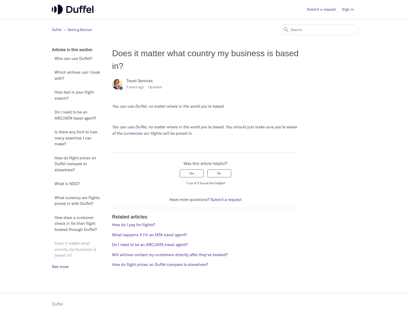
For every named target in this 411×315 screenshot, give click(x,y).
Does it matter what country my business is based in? (75, 249)
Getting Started (80, 30)
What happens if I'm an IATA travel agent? (149, 234)
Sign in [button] (348, 9)
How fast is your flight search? (74, 95)
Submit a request (321, 9)
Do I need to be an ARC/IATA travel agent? (75, 115)
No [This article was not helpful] (219, 173)
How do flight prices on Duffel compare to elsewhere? (75, 163)
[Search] (319, 29)
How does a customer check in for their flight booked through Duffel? (76, 223)
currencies (132, 133)
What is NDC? (67, 183)
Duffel (57, 30)
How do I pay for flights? (133, 224)
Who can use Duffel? (73, 58)
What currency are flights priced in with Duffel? (77, 200)
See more (60, 266)
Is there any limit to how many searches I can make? (76, 137)
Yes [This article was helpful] (191, 173)
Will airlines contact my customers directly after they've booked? (170, 254)
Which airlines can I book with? (77, 75)
